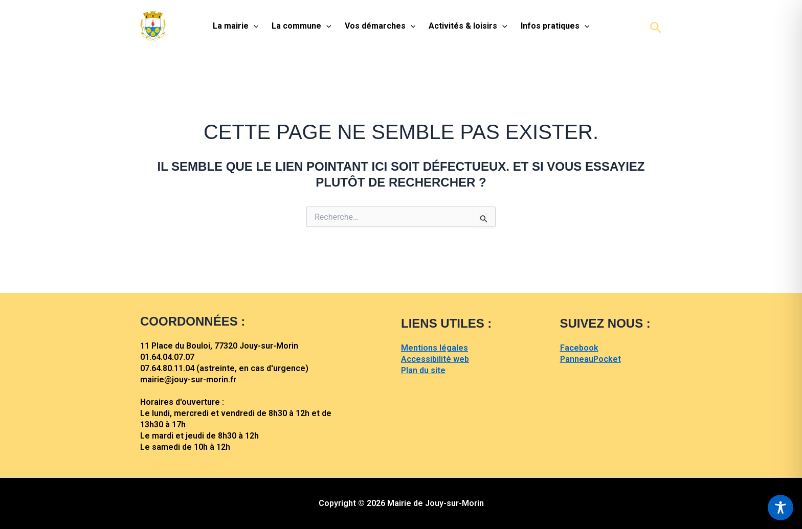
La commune (301, 26)
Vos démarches (380, 26)
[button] (656, 26)
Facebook (579, 348)
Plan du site (423, 370)
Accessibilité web (435, 359)
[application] (254, 26)
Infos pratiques (555, 26)
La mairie (236, 26)
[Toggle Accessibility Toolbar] (780, 507)
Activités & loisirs (468, 26)
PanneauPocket (590, 359)
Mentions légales (434, 348)
